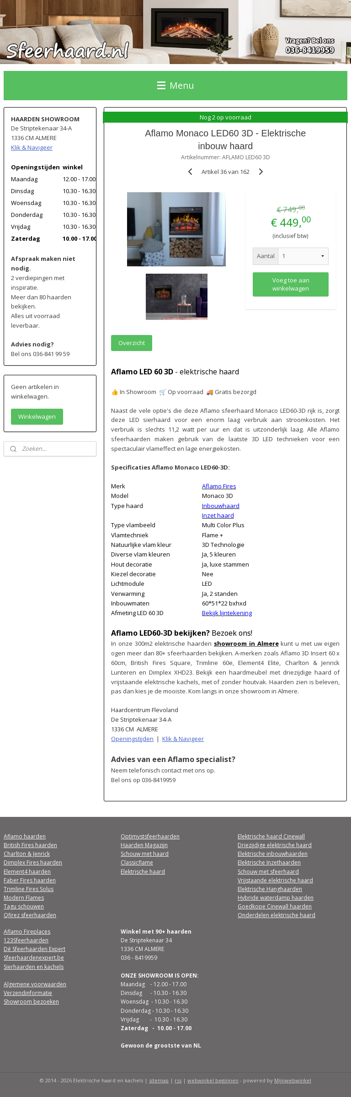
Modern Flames (24, 898)
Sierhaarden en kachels (34, 967)
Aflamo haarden (25, 836)
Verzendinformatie (28, 993)
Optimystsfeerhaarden (150, 836)
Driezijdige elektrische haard (275, 845)
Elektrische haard (143, 871)
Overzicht (132, 342)
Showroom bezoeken (31, 1001)
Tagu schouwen (24, 906)
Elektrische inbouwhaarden (273, 854)
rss (178, 1080)
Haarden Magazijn (144, 845)
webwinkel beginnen (213, 1080)
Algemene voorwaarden (35, 984)
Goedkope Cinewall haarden (275, 906)
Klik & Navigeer (183, 738)
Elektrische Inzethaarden (269, 862)
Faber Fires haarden (30, 880)
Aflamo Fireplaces (27, 931)
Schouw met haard (145, 854)
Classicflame (137, 862)
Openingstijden (133, 738)
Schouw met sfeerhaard (268, 871)
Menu (175, 85)
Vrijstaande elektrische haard (275, 880)
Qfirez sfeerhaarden (30, 915)
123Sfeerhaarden (26, 940)
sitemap (159, 1080)
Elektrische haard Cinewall (271, 836)
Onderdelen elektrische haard (276, 915)
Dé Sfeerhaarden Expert (34, 949)
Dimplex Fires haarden (33, 862)
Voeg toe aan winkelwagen (290, 284)
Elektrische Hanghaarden (270, 889)
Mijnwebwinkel (292, 1080)
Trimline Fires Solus (28, 889)
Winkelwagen (37, 416)
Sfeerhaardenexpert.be (34, 958)
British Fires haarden (30, 845)
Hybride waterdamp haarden (276, 898)
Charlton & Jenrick (27, 854)
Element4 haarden (27, 871)
